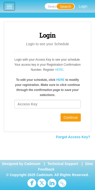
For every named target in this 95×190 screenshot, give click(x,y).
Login (83, 6)
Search (65, 7)
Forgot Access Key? (73, 137)
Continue (71, 117)
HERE (59, 70)
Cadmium (32, 164)
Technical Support (62, 164)
